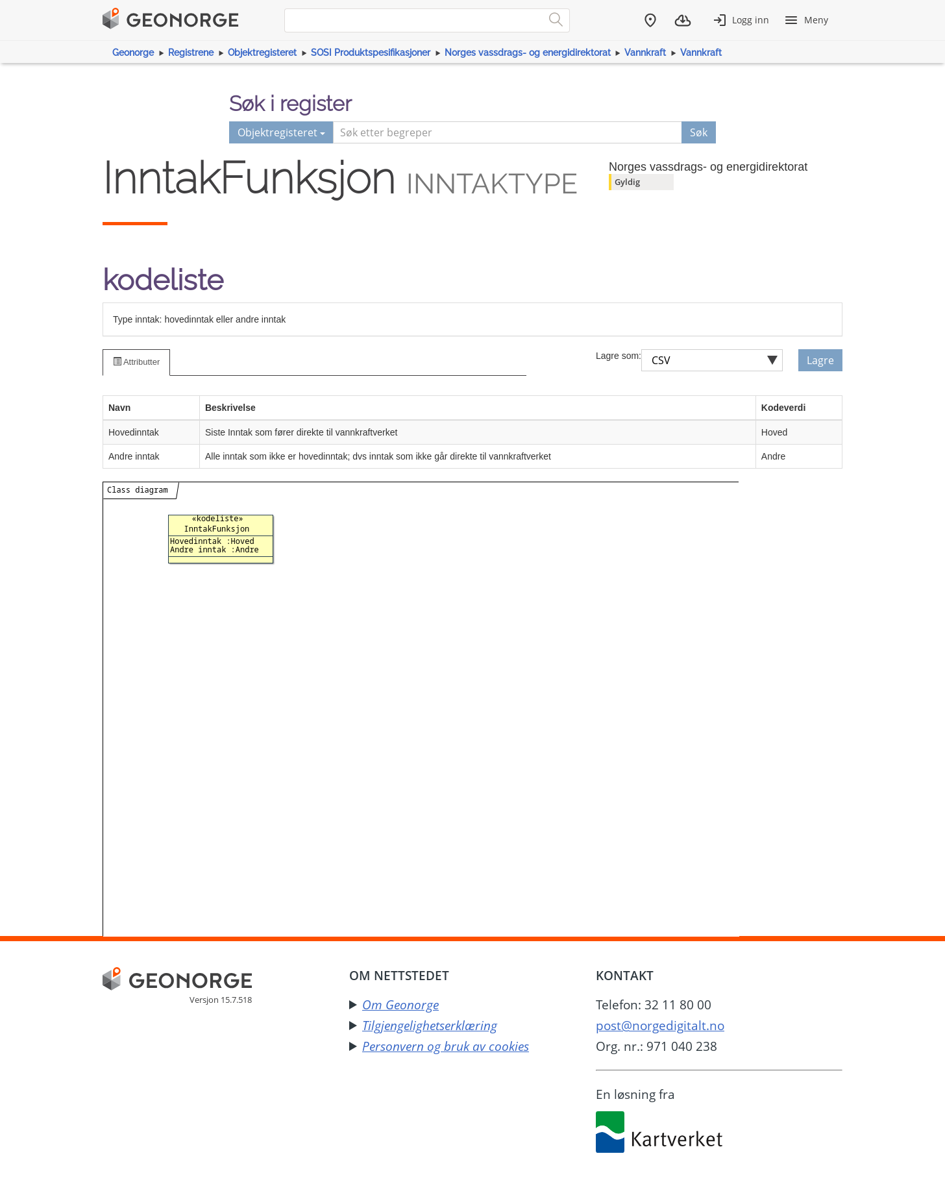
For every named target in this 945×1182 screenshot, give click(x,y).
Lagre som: (618, 356)
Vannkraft (645, 52)
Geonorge (133, 52)
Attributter (136, 362)
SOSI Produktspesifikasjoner (370, 52)
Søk (698, 132)
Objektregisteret (262, 52)
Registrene (191, 52)
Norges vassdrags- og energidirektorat (528, 52)
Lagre (820, 360)
